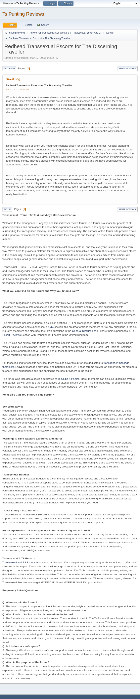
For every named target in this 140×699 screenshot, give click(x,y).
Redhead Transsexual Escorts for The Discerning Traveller (39, 85)
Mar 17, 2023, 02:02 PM (17, 89)
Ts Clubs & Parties (68, 378)
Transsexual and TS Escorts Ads (21, 562)
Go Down (9, 68)
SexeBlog (13, 79)
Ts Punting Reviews (23, 14)
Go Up (7, 209)
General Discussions (84, 330)
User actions (127, 68)
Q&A (51, 326)
